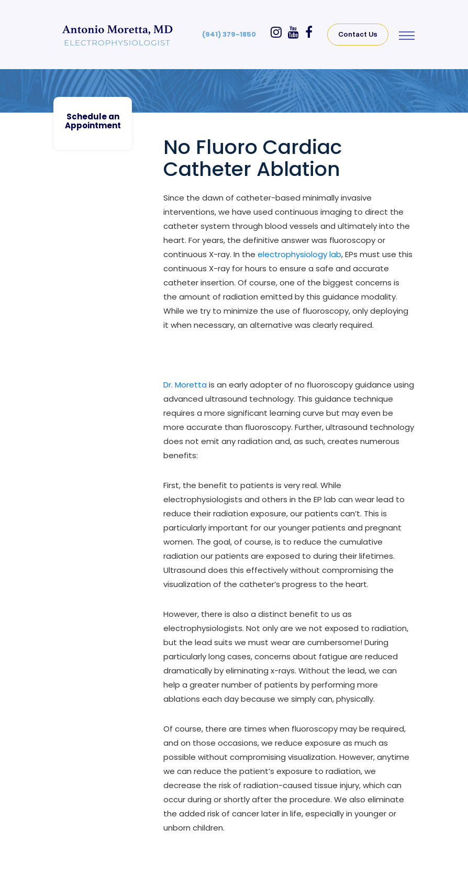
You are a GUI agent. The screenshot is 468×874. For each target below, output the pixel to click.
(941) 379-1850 (229, 34)
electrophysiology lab (299, 254)
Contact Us (357, 34)
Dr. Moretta (185, 384)
